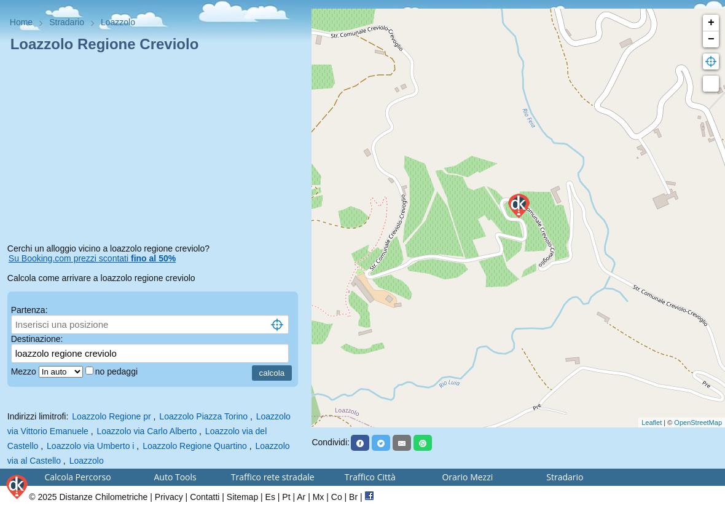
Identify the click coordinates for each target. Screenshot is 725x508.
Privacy (169, 497)
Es (270, 497)
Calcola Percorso (77, 477)
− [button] (711, 39)
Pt (286, 497)
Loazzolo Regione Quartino (195, 446)
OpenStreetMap (698, 422)
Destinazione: (37, 339)
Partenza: (29, 310)
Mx (318, 497)
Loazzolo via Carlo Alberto (147, 431)
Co (336, 497)
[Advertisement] (156, 150)
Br (353, 497)
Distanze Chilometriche (103, 497)
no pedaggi (117, 371)
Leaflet (651, 422)
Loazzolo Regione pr (111, 416)
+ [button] (711, 22)
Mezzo (25, 371)
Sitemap (242, 497)
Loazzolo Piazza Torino (203, 416)
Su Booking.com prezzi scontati (92, 258)
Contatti (204, 497)
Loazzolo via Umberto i (90, 446)
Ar (301, 497)
